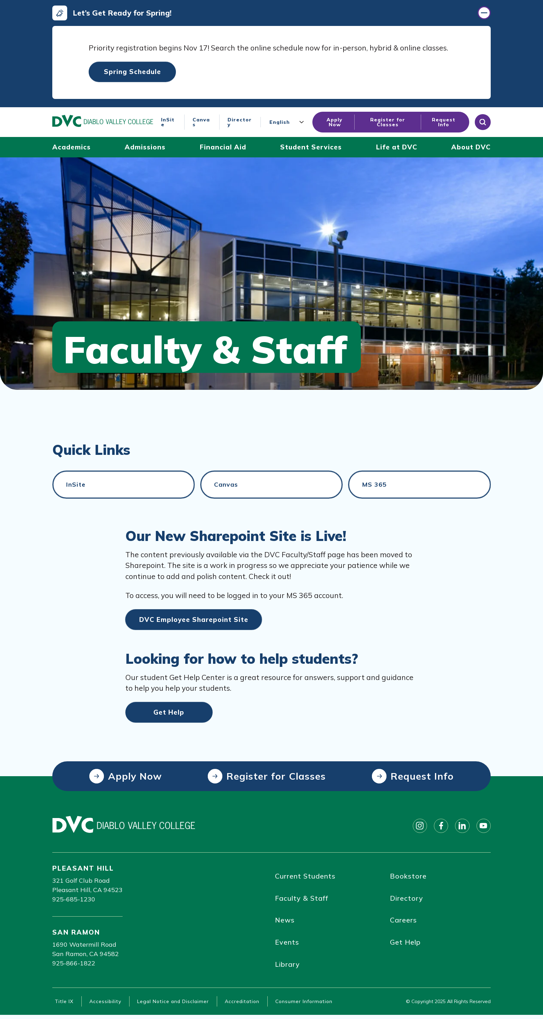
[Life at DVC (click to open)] (396, 149)
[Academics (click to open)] (71, 149)
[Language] (288, 123)
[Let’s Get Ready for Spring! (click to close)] (271, 13)
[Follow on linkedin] (461, 827)
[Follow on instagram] (416, 827)
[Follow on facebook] (438, 827)
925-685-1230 (73, 901)
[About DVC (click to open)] (471, 149)
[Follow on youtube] (483, 827)
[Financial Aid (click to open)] (223, 149)
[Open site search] (483, 123)
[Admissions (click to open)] (145, 149)
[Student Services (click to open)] (311, 149)
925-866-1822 (73, 965)
